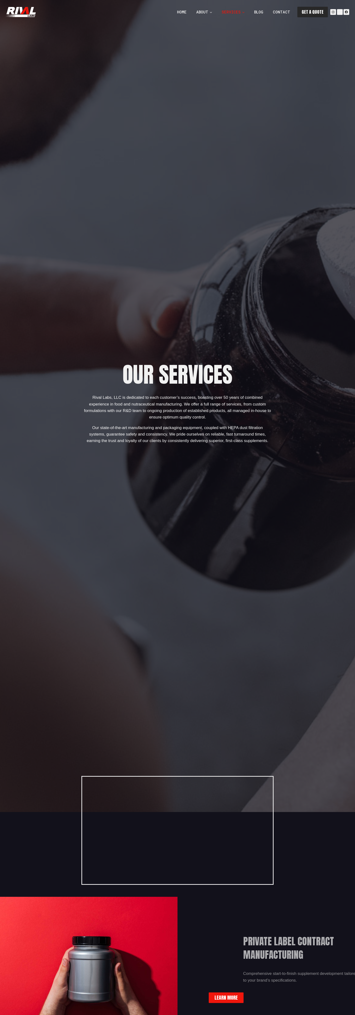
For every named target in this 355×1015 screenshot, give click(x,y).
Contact (281, 11)
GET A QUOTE (313, 12)
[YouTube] (340, 12)
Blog (258, 11)
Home (182, 11)
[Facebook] (346, 12)
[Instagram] (333, 12)
